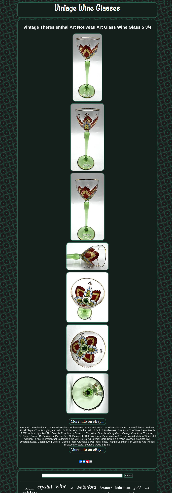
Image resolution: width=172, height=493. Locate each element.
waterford (86, 487)
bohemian (122, 488)
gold (137, 487)
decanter (105, 488)
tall (71, 488)
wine (60, 486)
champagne (29, 489)
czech (146, 488)
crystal (45, 487)
